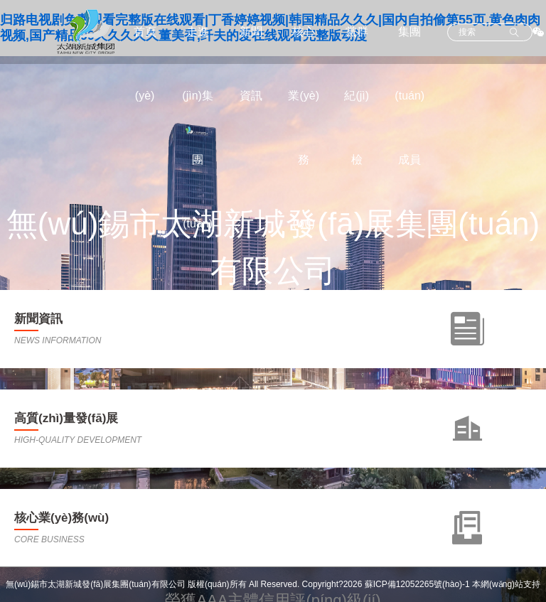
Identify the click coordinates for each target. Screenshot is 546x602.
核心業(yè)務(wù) (303, 128)
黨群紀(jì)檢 (356, 96)
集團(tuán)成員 (409, 96)
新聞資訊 (251, 64)
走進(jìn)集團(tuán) (197, 128)
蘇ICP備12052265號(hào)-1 (417, 584)
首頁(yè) (145, 64)
